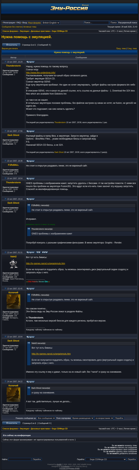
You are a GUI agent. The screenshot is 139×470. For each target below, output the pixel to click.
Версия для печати (10, 49)
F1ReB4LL (13, 165)
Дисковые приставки (40, 31)
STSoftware (65, 466)
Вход (24, 23)
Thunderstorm (13, 66)
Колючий (13, 292)
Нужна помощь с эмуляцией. (26, 37)
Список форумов (10, 31)
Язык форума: (34, 23)
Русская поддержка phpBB (70, 468)
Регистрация (9, 23)
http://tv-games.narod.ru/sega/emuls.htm (45, 263)
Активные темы (29, 27)
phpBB (58, 464)
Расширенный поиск (127, 23)
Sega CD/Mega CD (60, 31)
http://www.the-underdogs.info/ (40, 72)
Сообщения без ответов (12, 27)
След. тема (132, 49)
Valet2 (13, 256)
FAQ (19, 23)
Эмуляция (24, 31)
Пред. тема (121, 49)
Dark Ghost (13, 135)
